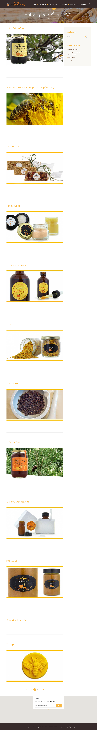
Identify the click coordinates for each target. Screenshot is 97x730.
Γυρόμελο (12, 560)
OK (58, 705)
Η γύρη (11, 324)
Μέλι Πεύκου (14, 442)
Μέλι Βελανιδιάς (17, 28)
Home (39, 18)
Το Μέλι (70, 60)
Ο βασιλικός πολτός (19, 501)
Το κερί (11, 644)
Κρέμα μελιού (71, 57)
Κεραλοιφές (14, 205)
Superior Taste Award (20, 620)
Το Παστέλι (13, 146)
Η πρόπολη (13, 383)
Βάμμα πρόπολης (18, 265)
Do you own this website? (41, 705)
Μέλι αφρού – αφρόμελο (74, 52)
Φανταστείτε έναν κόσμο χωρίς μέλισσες (33, 87)
